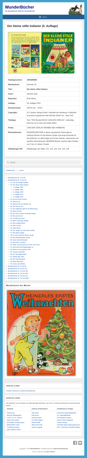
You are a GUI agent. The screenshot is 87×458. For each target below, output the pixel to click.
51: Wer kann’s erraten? (18, 242)
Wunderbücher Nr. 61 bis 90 (17, 266)
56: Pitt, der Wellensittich (18, 254)
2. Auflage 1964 (18, 189)
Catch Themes (50, 452)
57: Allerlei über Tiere (17, 257)
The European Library (64, 417)
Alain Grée (35, 413)
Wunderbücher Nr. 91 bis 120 (17, 268)
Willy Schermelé (37, 425)
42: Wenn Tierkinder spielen (19, 221)
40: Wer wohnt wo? (16, 216)
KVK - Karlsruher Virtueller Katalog (68, 427)
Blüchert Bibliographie (14, 415)
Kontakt (8, 391)
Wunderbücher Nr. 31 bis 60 (17, 180)
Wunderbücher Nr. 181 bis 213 (18, 276)
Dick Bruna (35, 415)
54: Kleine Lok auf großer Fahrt (20, 249)
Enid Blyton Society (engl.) (15, 422)
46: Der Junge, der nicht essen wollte (22, 230)
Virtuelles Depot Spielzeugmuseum (68, 425)
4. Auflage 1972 (18, 194)
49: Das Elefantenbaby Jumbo (20, 237)
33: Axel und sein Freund (18, 199)
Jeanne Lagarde (37, 427)
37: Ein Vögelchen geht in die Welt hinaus (24, 209)
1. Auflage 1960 (18, 187)
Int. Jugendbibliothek (64, 415)
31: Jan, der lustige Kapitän (19, 182)
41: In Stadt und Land (17, 218)
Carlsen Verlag (62, 422)
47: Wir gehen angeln (17, 233)
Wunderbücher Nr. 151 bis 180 (18, 273)
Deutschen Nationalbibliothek (66, 413)
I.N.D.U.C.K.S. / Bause (14, 417)
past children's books (14, 429)
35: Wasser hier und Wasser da (20, 204)
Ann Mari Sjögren (37, 420)
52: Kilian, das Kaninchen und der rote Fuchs (25, 245)
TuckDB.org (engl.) (13, 427)
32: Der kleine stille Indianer (19, 185)
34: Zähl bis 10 (15, 201)
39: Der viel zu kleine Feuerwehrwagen (23, 213)
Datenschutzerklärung (28, 391)
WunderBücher (19, 7)
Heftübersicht (10, 170)
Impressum (16, 391)
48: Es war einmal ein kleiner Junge (22, 235)
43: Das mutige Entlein (17, 223)
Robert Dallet (36, 422)
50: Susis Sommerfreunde (18, 240)
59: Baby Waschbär (16, 261)
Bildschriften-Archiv (13, 425)
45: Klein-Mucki (15, 228)
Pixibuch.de (11, 413)
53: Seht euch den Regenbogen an (21, 247)
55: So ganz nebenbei (17, 252)
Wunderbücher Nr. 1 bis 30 (16, 178)
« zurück (21, 170)
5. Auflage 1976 (18, 197)
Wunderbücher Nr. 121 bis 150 (18, 271)
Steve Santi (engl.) (13, 420)
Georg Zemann (36, 417)
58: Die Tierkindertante (17, 259)
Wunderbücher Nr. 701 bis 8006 (18, 278)
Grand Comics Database (65, 420)
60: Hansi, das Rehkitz (17, 264)
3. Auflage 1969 (18, 192)
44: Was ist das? (15, 225)
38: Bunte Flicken (16, 211)
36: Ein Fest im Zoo (16, 206)
